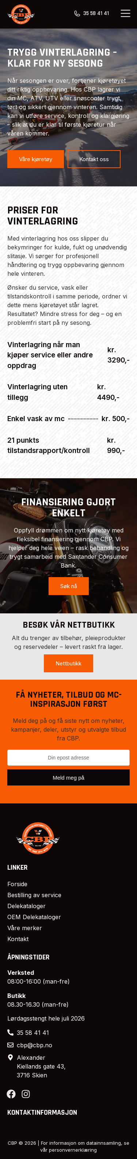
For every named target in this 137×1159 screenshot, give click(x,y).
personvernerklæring (73, 1150)
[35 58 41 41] (77, 13)
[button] (126, 14)
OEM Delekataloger (34, 917)
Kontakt (17, 939)
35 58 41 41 (96, 13)
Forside (17, 884)
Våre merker (24, 928)
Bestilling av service (34, 895)
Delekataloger (26, 906)
